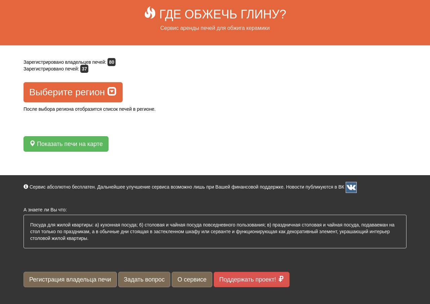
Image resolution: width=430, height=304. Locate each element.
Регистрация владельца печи (70, 279)
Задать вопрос (144, 279)
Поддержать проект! (251, 279)
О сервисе (192, 279)
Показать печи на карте (66, 143)
